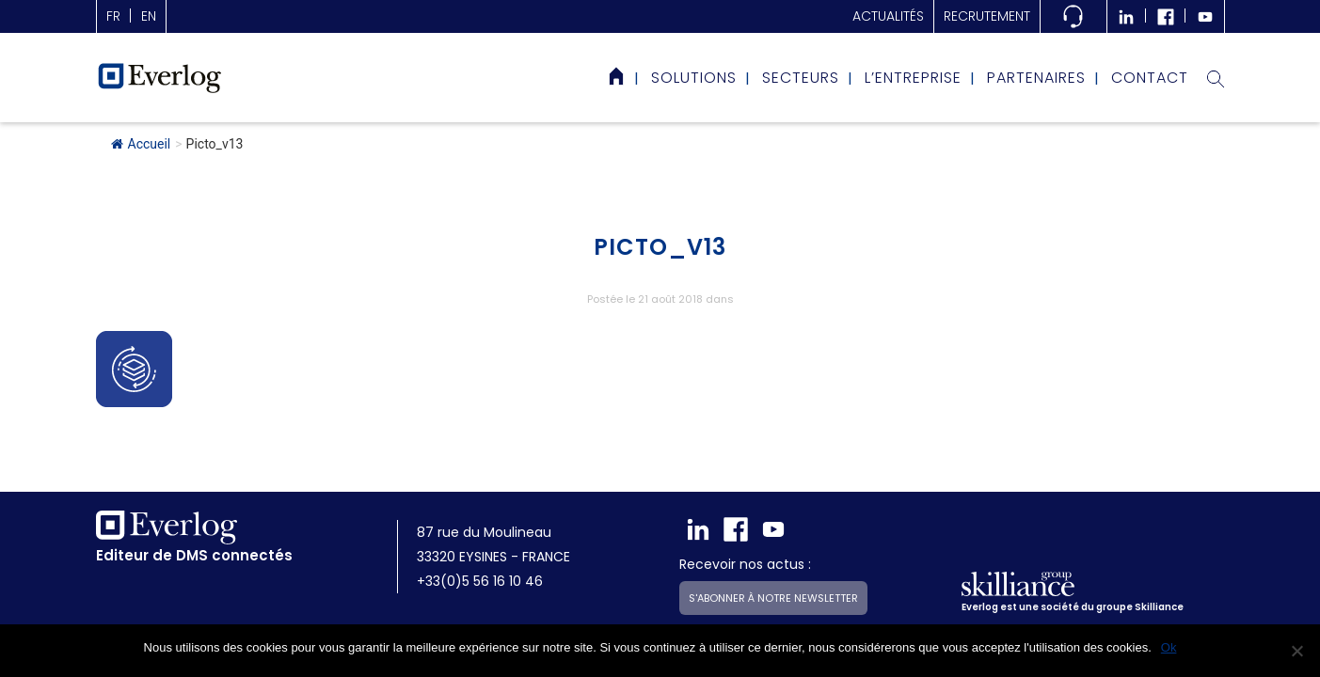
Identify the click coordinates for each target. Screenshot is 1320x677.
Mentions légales (370, 621)
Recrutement (987, 16)
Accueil (141, 143)
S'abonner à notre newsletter (773, 553)
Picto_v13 (660, 246)
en (148, 16)
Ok (1169, 647)
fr (113, 16)
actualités (888, 16)
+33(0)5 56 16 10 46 (480, 536)
